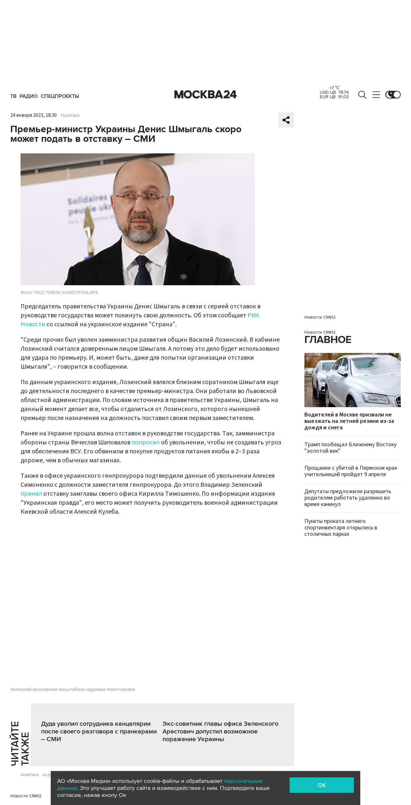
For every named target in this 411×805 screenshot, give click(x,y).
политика (30, 775)
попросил (146, 442)
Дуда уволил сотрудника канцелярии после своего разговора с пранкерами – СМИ (99, 731)
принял (31, 493)
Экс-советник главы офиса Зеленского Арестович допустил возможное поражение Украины (220, 731)
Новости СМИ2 (25, 796)
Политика (70, 115)
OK (322, 785)
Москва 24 (205, 94)
